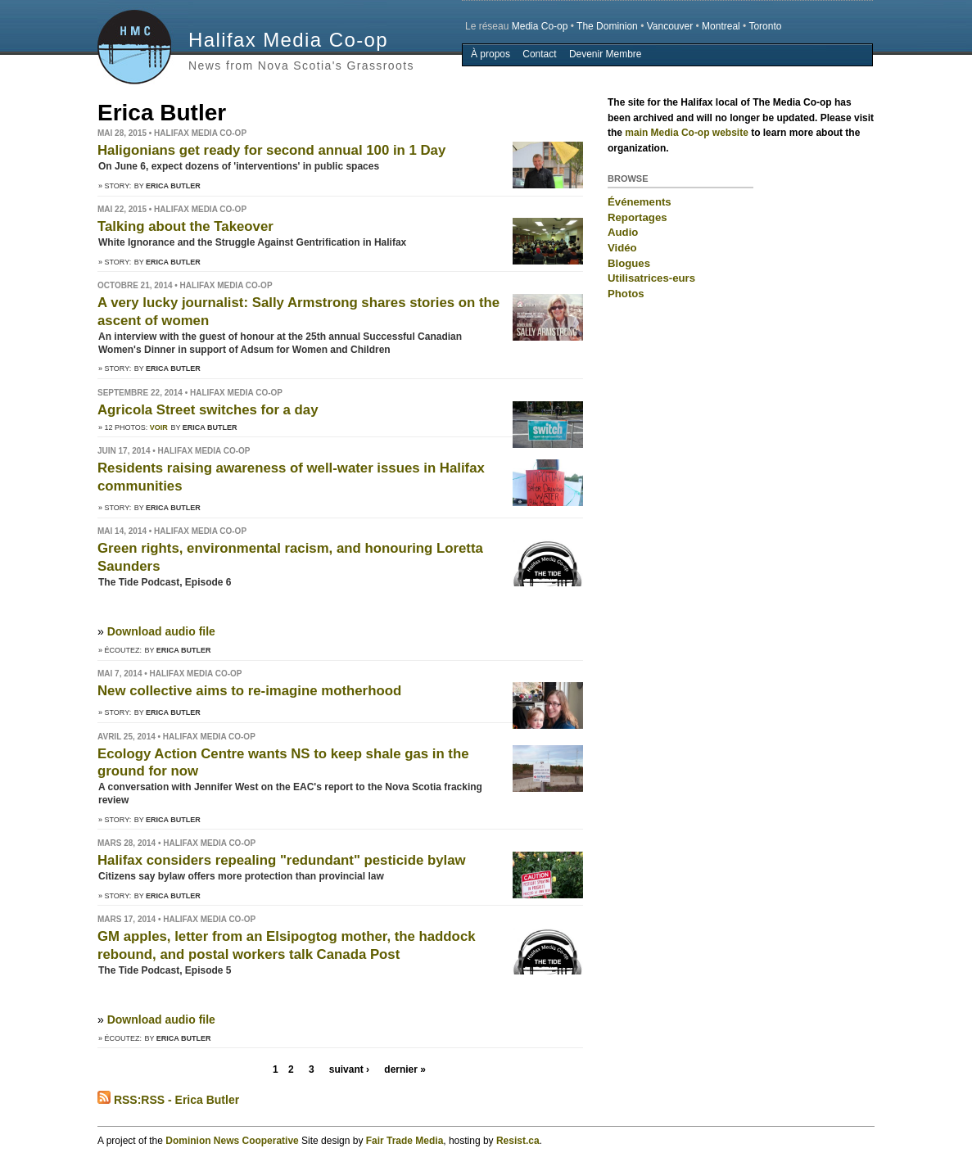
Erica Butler (173, 186)
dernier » (405, 1069)
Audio (623, 232)
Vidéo (622, 248)
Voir (159, 427)
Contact (539, 54)
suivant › (349, 1069)
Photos (626, 293)
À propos (490, 54)
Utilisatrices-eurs (651, 278)
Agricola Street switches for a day (208, 410)
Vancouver (670, 26)
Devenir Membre (605, 54)
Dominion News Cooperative (231, 1140)
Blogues (629, 263)
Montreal (721, 26)
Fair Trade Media (405, 1140)
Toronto (764, 26)
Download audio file (161, 631)
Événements (639, 202)
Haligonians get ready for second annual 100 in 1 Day (271, 150)
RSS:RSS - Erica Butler (168, 1099)
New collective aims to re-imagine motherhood (249, 691)
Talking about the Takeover (185, 226)
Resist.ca (518, 1140)
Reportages (637, 217)
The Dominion (607, 26)
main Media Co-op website (686, 132)
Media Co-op (540, 26)
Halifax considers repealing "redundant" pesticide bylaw (281, 860)
